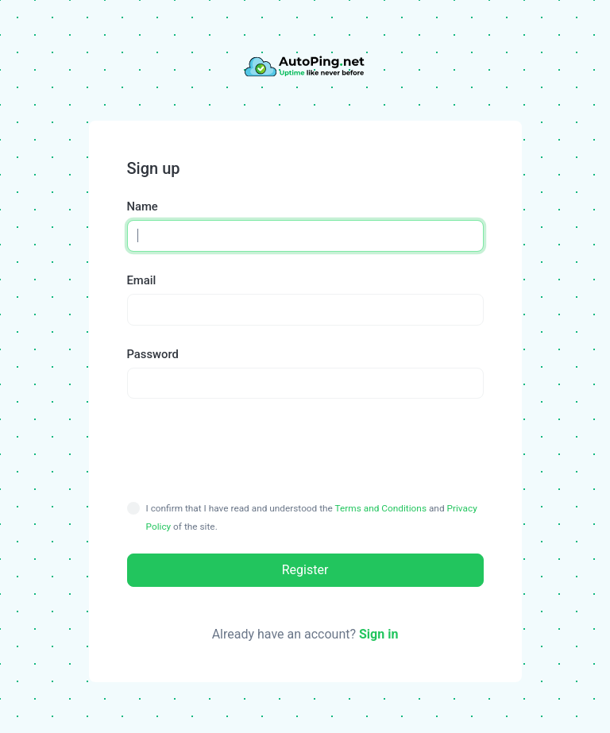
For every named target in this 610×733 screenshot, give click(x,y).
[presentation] (305, 449)
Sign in (378, 634)
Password (153, 354)
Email (141, 280)
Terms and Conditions (381, 508)
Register (305, 569)
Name (142, 206)
